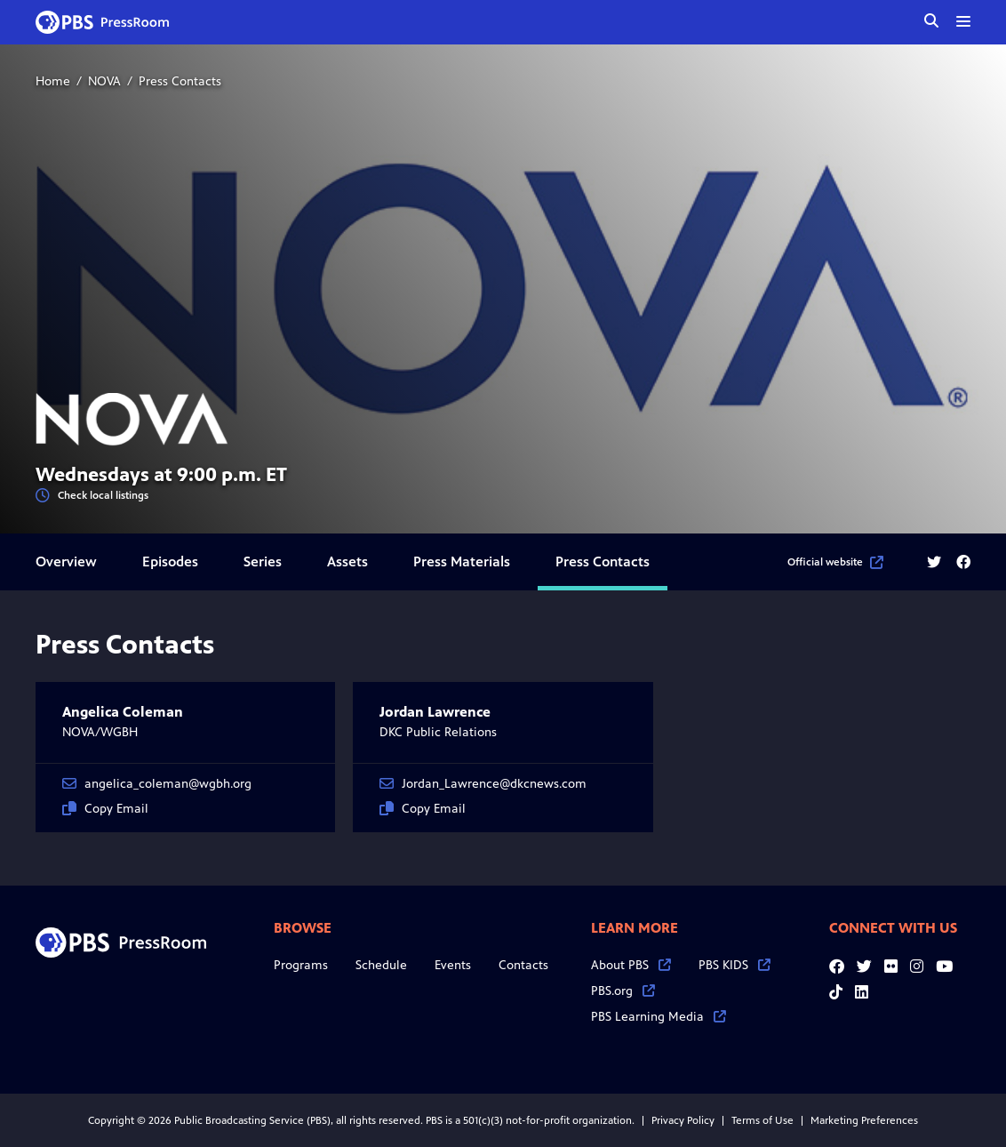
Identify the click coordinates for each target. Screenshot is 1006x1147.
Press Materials (461, 561)
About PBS (631, 965)
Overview (66, 561)
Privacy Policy (683, 1120)
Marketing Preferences (864, 1120)
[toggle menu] (963, 21)
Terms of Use (762, 1120)
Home (53, 81)
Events (453, 965)
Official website (835, 562)
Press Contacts (602, 561)
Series (263, 561)
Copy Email (105, 808)
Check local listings (92, 495)
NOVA (104, 81)
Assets (347, 561)
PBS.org (623, 991)
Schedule (381, 965)
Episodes (170, 561)
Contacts (523, 965)
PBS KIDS (734, 965)
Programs (301, 965)
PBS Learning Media (658, 1016)
